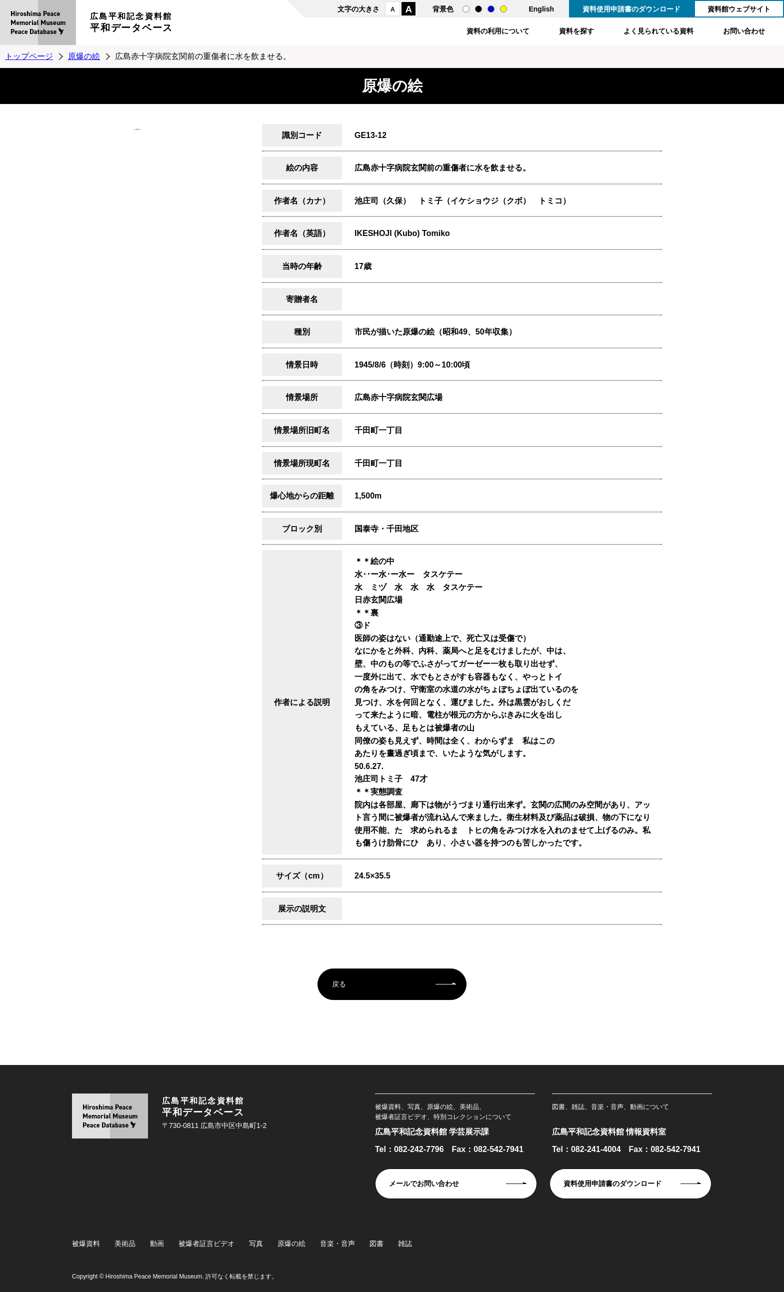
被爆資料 (86, 1244)
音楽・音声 (337, 1244)
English (541, 9)
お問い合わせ (744, 31)
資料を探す (576, 31)
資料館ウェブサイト (739, 9)
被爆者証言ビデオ (206, 1244)
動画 (157, 1244)
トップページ (29, 56)
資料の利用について (498, 31)
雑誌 (405, 1244)
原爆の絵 (84, 56)
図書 (377, 1244)
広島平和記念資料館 (131, 24)
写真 (256, 1244)
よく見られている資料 (659, 31)
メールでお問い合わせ (424, 1184)
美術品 (125, 1244)
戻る (339, 984)
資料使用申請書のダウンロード (631, 9)
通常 (466, 9)
